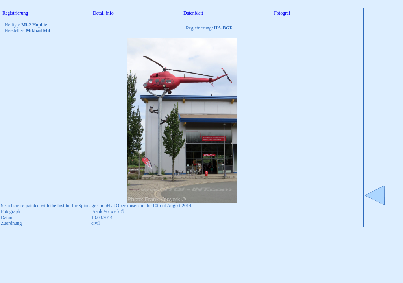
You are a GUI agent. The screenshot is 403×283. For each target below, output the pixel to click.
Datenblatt (193, 13)
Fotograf (282, 13)
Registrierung (15, 13)
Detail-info (103, 13)
